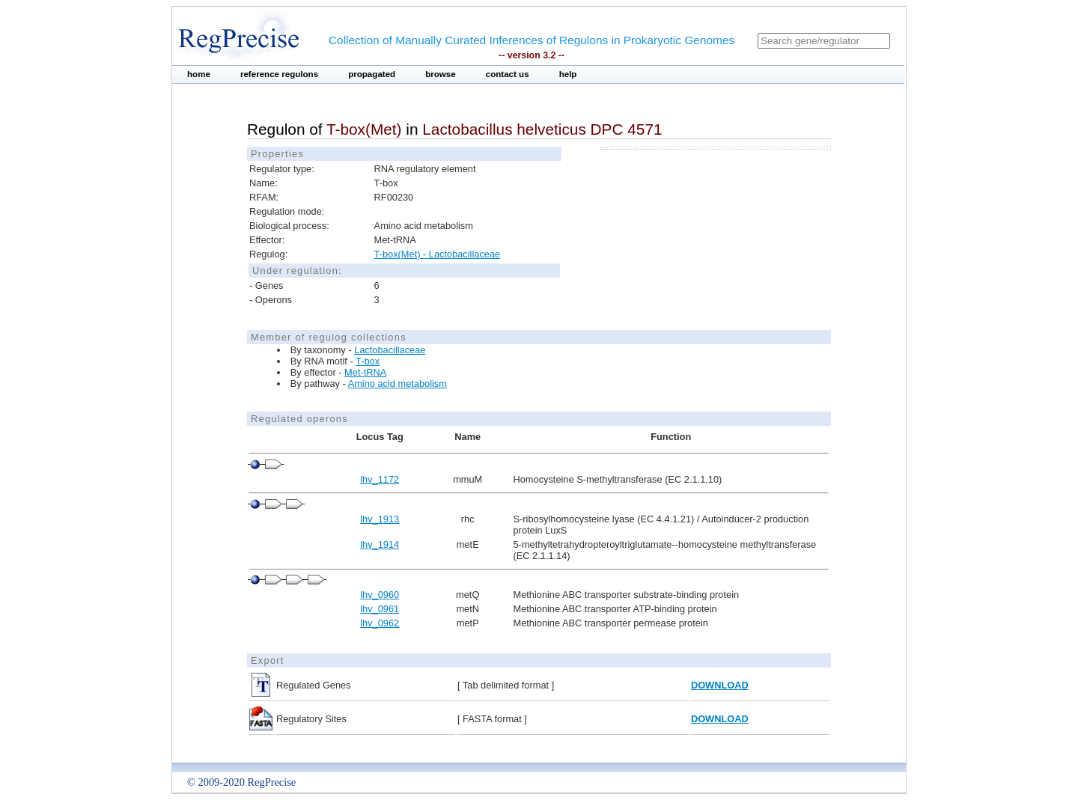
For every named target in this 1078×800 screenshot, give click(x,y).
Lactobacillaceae (389, 349)
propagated (371, 74)
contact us (507, 74)
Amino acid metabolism (397, 383)
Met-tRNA (365, 372)
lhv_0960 (379, 594)
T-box (368, 361)
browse (440, 74)
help (568, 74)
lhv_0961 (379, 608)
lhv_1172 (379, 479)
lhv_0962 (379, 623)
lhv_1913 (379, 519)
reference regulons (279, 74)
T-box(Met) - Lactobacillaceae (437, 254)
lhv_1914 (379, 544)
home (198, 74)
